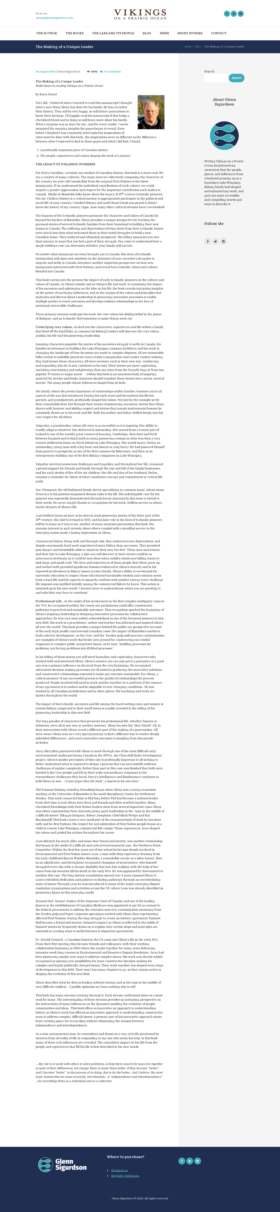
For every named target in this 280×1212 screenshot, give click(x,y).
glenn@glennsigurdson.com (54, 17)
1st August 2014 (45, 71)
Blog (198, 46)
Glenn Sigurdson (68, 71)
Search (209, 71)
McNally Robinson (125, 1176)
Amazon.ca (119, 1170)
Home (188, 46)
